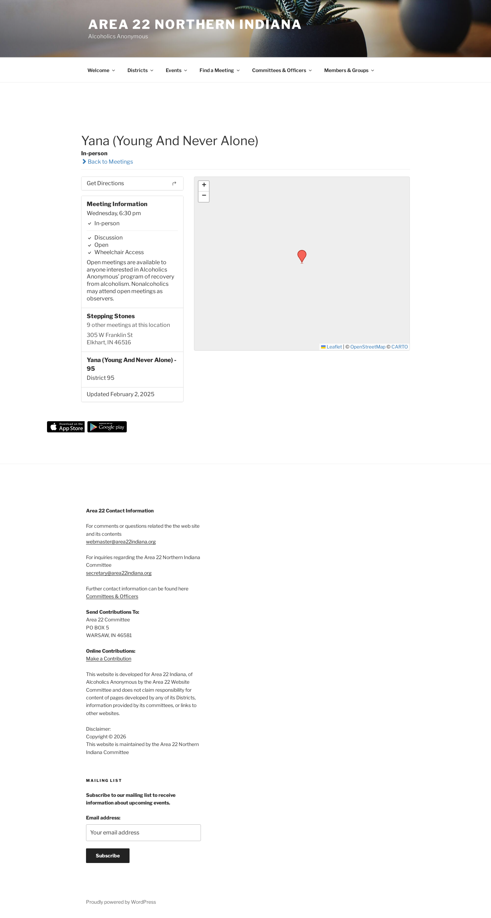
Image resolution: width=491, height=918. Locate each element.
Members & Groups (349, 70)
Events (177, 70)
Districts (140, 70)
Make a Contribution (108, 658)
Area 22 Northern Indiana (195, 24)
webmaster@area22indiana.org (121, 541)
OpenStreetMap (367, 347)
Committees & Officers (282, 70)
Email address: (103, 818)
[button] (299, 252)
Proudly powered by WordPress (121, 902)
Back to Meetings (107, 161)
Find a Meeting (220, 70)
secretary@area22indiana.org (118, 573)
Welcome (101, 70)
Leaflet (331, 347)
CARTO (399, 347)
